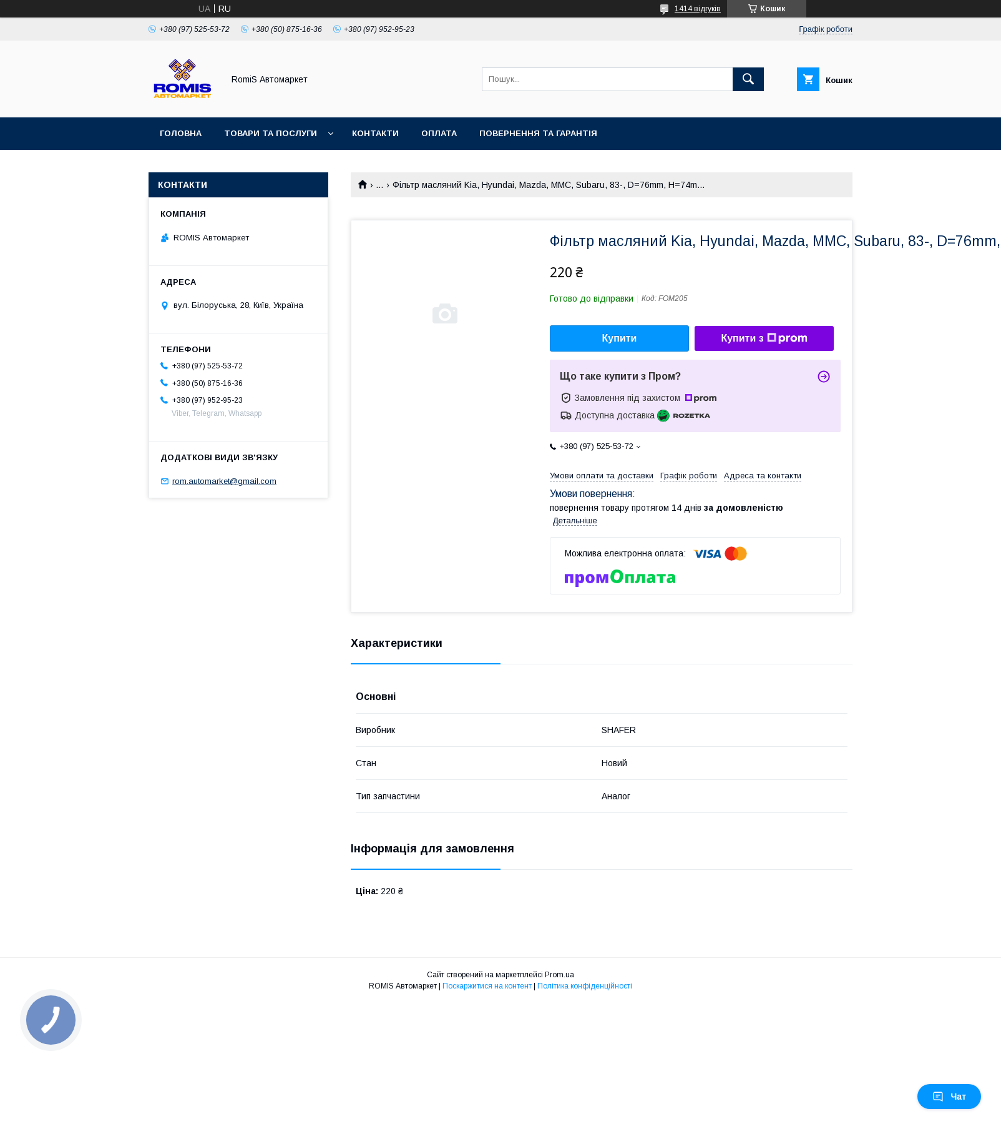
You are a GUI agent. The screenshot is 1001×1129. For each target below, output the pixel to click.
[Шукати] (748, 79)
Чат (949, 1096)
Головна (181, 133)
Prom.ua (559, 974)
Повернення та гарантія (538, 133)
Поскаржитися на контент (487, 986)
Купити (619, 338)
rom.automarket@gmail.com (224, 481)
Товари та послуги (270, 133)
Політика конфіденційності (584, 986)
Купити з (764, 338)
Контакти (375, 133)
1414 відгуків (698, 8)
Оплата (439, 133)
